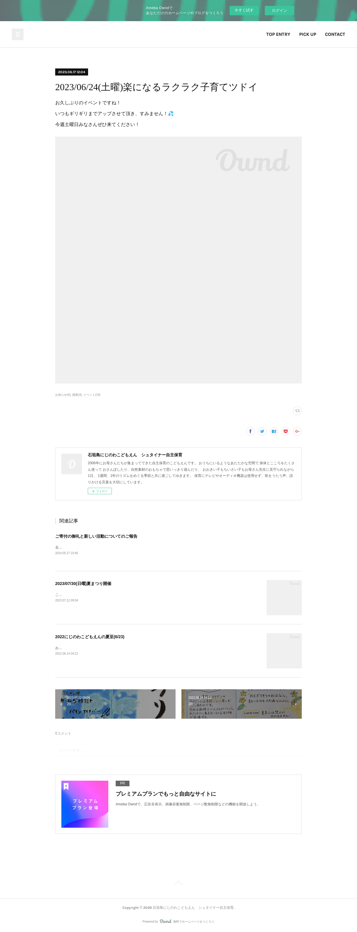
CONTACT (335, 34)
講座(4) (77, 394)
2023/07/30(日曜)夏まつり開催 (83, 583)
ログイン (279, 10)
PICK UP (307, 34)
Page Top (178, 884)
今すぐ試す (244, 10)
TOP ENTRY (278, 34)
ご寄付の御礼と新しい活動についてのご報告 (96, 536)
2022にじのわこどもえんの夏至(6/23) (89, 637)
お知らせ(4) (62, 394)
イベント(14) (91, 394)
